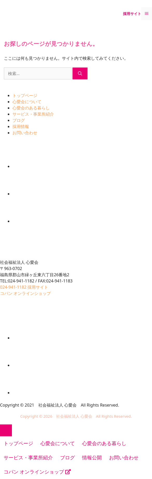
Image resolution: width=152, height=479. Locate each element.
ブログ (18, 120)
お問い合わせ (24, 133)
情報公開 (92, 457)
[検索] (80, 73)
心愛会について (26, 101)
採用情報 (20, 126)
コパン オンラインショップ (37, 471)
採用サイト (132, 13)
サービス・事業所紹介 (33, 114)
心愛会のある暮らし (31, 108)
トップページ (24, 95)
